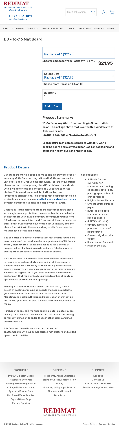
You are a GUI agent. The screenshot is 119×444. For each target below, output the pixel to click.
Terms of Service (107, 424)
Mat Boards (18, 29)
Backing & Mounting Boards (21, 383)
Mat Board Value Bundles (20, 395)
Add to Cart (52, 106)
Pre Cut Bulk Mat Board (21, 376)
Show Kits (33, 29)
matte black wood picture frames (56, 199)
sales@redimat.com (18, 19)
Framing (71, 29)
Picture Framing (21, 403)
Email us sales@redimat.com (98, 387)
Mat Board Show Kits (21, 379)
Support (112, 29)
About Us (98, 376)
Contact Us (98, 379)
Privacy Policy (89, 424)
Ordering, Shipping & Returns (59, 387)
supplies (99, 29)
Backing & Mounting (52, 29)
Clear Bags (85, 29)
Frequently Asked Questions (59, 376)
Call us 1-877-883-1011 (98, 383)
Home (5, 29)
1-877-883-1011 (20, 16)
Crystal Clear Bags (21, 399)
